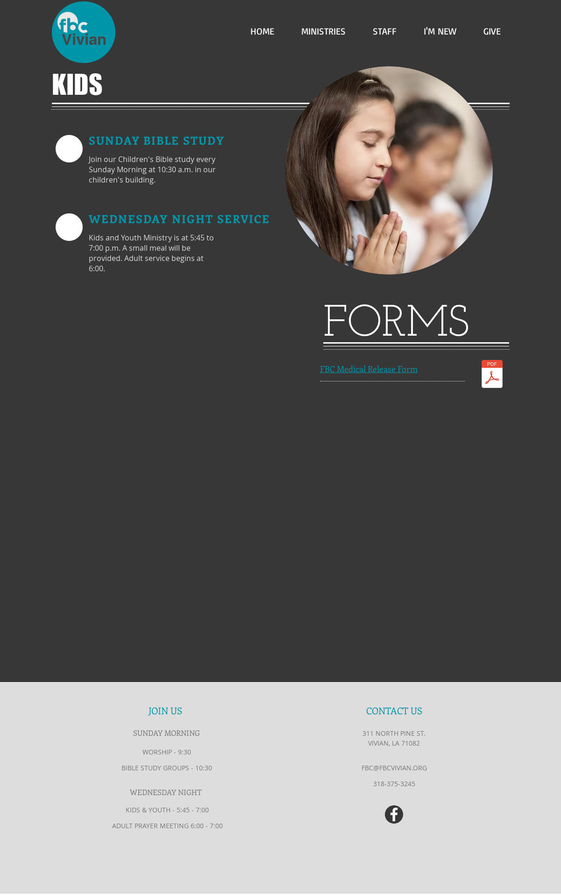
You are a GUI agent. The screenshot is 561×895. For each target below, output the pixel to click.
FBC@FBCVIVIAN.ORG (394, 767)
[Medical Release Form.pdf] (492, 375)
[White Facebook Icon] (394, 814)
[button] (317, 29)
